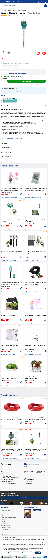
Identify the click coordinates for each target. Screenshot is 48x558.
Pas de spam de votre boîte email (32, 485)
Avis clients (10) (6, 152)
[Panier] (45, 2)
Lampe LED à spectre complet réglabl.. (9, 197)
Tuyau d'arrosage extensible (7, 426)
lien (4, 543)
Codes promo (5, 519)
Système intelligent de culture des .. (8, 354)
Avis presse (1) (6, 156)
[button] (23, 88)
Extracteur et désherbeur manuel (32, 458)
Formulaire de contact (7, 471)
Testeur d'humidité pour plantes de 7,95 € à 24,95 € (11, 138)
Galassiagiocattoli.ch (6, 532)
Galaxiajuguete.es (5, 534)
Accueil (10, 10)
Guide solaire (5, 523)
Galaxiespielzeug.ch (6, 531)
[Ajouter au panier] (26, 81)
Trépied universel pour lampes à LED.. (33, 354)
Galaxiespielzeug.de (6, 527)
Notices (3, 521)
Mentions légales (5, 515)
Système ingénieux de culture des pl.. (9, 385)
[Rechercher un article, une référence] (24, 5)
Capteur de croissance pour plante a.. (33, 260)
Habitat (14, 10)
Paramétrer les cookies (27, 552)
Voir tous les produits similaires (7, 388)
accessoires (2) (6, 147)
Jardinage (19, 10)
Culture (24, 10)
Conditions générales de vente (8, 513)
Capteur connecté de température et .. (9, 291)
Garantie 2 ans (28, 483)
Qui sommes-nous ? (6, 510)
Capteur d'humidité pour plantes (8, 229)
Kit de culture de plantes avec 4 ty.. (32, 385)
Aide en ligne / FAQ (7, 467)
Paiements (6, 481)
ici (28, 549)
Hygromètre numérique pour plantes (8, 260)
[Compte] (42, 2)
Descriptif (4, 106)
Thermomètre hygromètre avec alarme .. (33, 197)
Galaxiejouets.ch (5, 529)
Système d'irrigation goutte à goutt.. (32, 291)
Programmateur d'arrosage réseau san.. (9, 458)
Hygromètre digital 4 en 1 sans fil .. (32, 229)
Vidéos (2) (4, 143)
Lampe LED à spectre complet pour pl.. (33, 323)
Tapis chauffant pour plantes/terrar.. (8, 323)
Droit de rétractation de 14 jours (32, 481)
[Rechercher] (45, 5)
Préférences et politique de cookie (9, 517)
